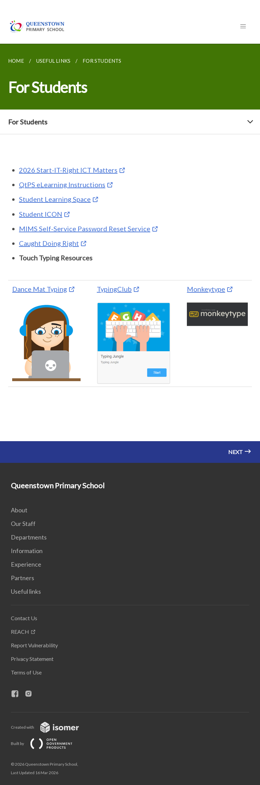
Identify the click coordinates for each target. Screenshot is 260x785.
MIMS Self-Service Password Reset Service (84, 228)
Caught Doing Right (49, 243)
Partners (22, 578)
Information (27, 550)
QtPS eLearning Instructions (62, 184)
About (19, 510)
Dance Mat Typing (39, 289)
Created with (50, 727)
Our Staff (23, 523)
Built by (47, 743)
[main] (130, 253)
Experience (26, 564)
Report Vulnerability (34, 645)
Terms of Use (26, 672)
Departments (29, 537)
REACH (20, 631)
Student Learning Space (55, 199)
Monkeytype (206, 289)
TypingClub (114, 289)
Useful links (26, 591)
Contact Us (24, 618)
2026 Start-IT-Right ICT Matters (68, 170)
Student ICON (40, 214)
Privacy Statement (32, 658)
